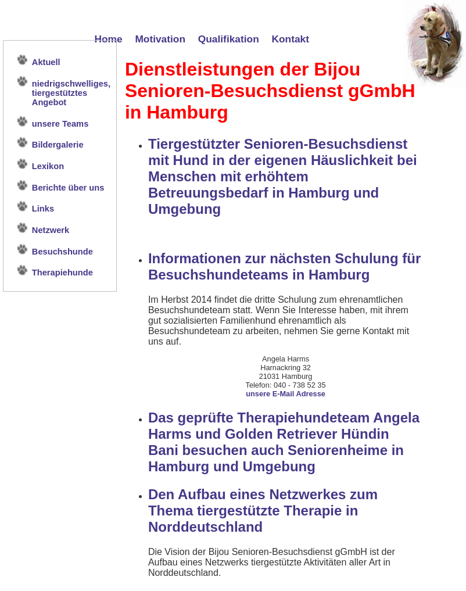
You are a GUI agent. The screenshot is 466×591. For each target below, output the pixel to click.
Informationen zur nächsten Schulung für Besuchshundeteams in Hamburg (284, 266)
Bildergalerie (58, 144)
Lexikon (48, 166)
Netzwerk (50, 230)
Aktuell (46, 62)
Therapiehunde (62, 272)
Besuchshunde (62, 251)
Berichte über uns (68, 187)
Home (108, 39)
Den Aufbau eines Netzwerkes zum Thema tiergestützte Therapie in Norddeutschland (263, 510)
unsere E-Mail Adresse (285, 393)
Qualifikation (228, 39)
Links (43, 208)
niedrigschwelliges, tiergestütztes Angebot (71, 93)
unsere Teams (60, 123)
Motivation (160, 39)
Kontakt (291, 39)
